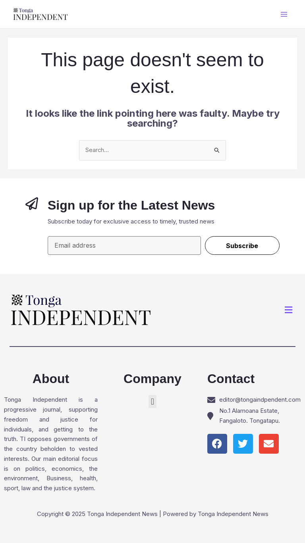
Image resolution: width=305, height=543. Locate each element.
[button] (288, 310)
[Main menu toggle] (284, 14)
